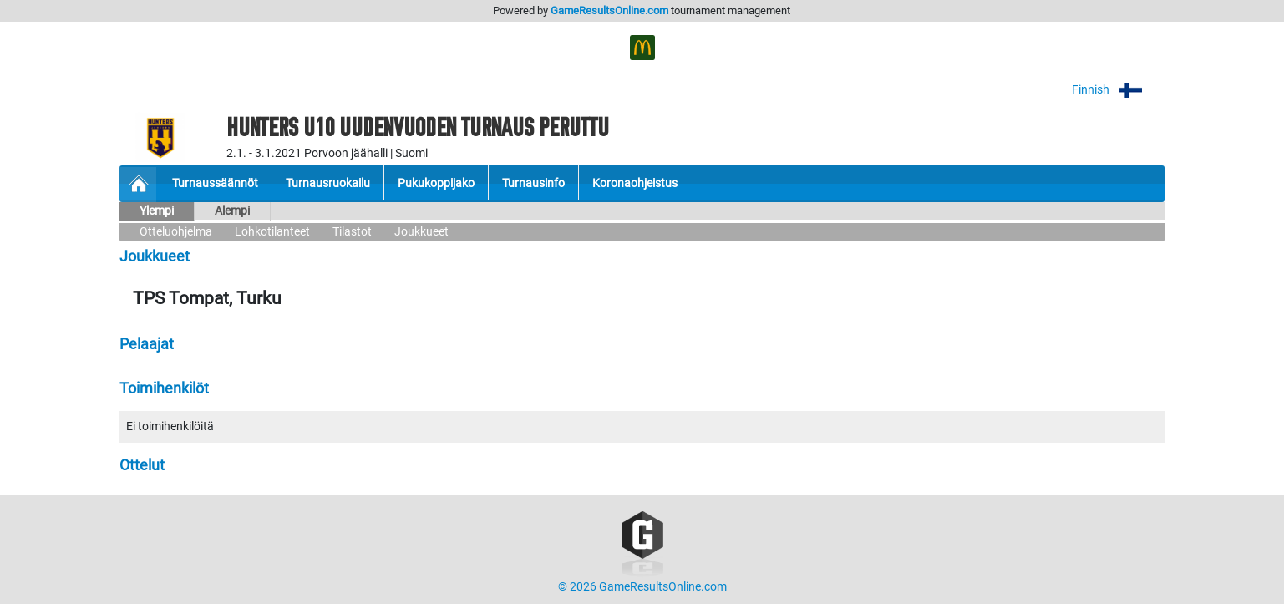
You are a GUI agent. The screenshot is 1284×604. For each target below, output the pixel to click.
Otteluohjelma (176, 232)
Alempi (232, 211)
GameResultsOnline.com (609, 10)
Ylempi (157, 211)
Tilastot (352, 232)
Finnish (1118, 90)
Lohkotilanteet (272, 232)
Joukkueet (421, 232)
